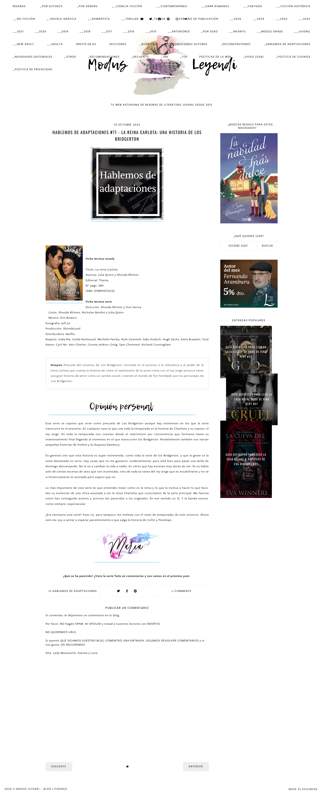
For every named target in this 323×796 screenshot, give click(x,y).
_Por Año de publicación (197, 19)
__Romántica (99, 19)
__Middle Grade (270, 31)
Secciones (117, 44)
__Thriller (130, 19)
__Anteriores (178, 31)
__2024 (259, 19)
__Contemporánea (171, 6)
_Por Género (87, 6)
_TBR (164, 57)
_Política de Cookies (293, 57)
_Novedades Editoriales (32, 57)
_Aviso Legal (253, 57)
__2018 (85, 31)
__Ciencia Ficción (127, 6)
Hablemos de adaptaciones (74, 591)
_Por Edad (209, 31)
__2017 (106, 31)
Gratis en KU (86, 44)
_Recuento (140, 57)
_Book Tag (148, 44)
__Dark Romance (215, 6)
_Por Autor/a (51, 6)
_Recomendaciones (103, 57)
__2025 (236, 19)
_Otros (70, 57)
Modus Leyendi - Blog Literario (41, 789)
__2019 (63, 31)
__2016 (129, 31)
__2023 (281, 19)
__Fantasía (252, 6)
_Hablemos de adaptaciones (287, 44)
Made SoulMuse (303, 789)
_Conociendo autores (188, 44)
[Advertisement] (249, 575)
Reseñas (19, 6)
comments (181, 591)
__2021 (18, 31)
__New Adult (23, 44)
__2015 (151, 31)
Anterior (196, 766)
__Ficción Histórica (293, 6)
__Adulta (55, 44)
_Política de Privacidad (32, 69)
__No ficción (24, 19)
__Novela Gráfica (61, 19)
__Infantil (237, 31)
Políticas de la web (215, 57)
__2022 (304, 19)
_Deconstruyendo (235, 44)
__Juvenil (302, 31)
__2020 (41, 31)
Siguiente (58, 766)
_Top (184, 57)
